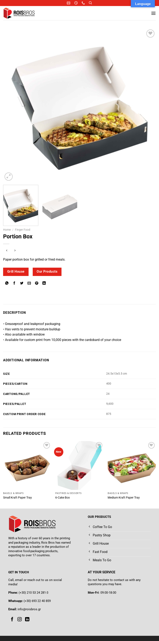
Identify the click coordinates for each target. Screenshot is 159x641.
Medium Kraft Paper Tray (124, 497)
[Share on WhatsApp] (7, 283)
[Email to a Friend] (29, 283)
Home (7, 229)
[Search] (90, 3)
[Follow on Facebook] (12, 619)
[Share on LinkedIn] (44, 283)
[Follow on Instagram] (19, 619)
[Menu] (153, 13)
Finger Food (22, 229)
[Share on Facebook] (14, 283)
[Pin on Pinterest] (36, 283)
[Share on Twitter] (21, 283)
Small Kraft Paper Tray (17, 497)
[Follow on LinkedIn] (27, 619)
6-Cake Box (62, 497)
